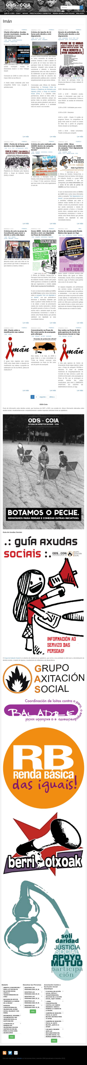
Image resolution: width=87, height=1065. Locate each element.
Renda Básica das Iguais (64, 13)
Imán (6, 40)
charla (9, 40)
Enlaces (80, 13)
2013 (76, 153)
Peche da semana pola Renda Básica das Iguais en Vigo (70, 232)
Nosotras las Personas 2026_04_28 (32, 1006)
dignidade (10, 238)
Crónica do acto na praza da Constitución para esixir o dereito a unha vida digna (15, 233)
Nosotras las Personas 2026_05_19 (32, 993)
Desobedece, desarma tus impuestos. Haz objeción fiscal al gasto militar (11, 1018)
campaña (37, 152)
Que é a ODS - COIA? (12, 13)
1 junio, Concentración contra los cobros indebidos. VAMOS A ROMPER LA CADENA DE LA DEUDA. (53, 1006)
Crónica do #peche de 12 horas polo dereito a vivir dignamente (41, 34)
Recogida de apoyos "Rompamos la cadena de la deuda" (11, 1001)
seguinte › (43, 397)
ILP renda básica (73, 39)
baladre (75, 235)
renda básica (44, 152)
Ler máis (26, 136)
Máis (11, 1037)
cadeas (10, 334)
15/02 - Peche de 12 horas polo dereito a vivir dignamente (16, 145)
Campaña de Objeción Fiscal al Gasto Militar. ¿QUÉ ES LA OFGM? (53, 1024)
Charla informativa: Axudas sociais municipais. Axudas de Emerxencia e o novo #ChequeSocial (16, 35)
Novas (25, 13)
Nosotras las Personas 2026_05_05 (32, 1002)
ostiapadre (44, 39)
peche (39, 39)
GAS (9, 237)
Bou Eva (80, 235)
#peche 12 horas (78, 78)
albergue (37, 336)
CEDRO (38, 153)
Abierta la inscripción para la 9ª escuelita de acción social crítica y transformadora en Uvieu (11, 992)
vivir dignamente (20, 148)
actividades (65, 38)
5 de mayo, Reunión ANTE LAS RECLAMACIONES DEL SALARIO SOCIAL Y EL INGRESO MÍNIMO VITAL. (53, 1033)
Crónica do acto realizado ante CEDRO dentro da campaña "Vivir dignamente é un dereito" (43, 147)
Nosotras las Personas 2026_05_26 (32, 988)
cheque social (13, 41)
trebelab (19, 1058)
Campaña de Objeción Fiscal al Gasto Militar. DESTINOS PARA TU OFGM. (54, 1015)
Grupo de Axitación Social (12, 658)
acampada (48, 336)
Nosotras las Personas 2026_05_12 (32, 997)
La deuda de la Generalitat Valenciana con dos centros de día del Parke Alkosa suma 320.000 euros (10, 1028)
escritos (16, 238)
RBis (80, 228)
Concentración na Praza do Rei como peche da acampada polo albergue (43, 332)
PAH (40, 38)
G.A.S (36, 38)
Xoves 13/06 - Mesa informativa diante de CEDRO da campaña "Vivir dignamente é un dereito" (70, 147)
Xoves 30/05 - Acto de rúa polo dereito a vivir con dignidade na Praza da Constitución (43, 233)
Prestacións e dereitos (40, 13)
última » (52, 397)
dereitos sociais (70, 153)
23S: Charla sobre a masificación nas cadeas (14, 331)
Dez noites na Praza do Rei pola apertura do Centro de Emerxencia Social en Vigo (69, 332)
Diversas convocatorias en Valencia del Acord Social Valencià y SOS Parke (11, 1009)
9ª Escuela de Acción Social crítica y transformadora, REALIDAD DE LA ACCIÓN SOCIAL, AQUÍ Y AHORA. (54, 995)
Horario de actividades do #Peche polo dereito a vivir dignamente (69, 34)
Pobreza (24, 29)
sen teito (43, 336)
